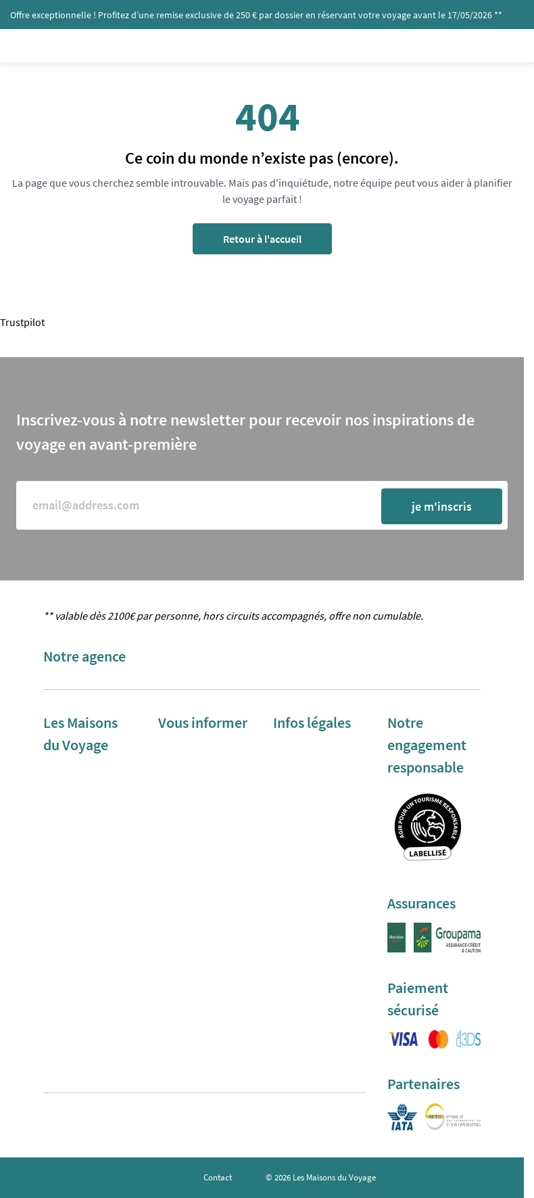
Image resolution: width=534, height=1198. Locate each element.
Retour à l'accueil (262, 239)
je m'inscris (442, 506)
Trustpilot (22, 322)
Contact (217, 1177)
